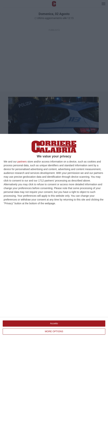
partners (22, 161)
